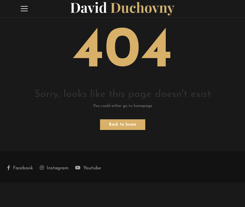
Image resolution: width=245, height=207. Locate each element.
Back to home (122, 124)
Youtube (88, 167)
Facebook (20, 167)
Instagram (54, 167)
